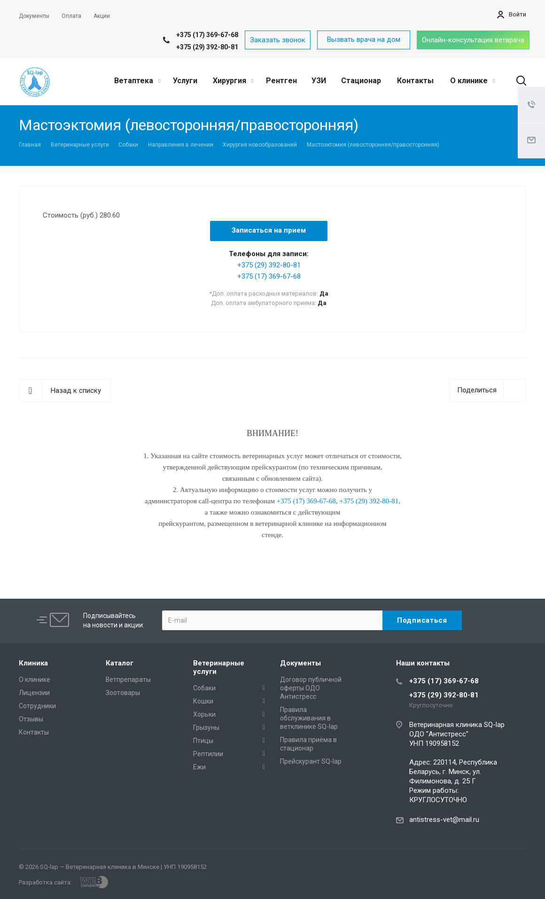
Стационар (361, 80)
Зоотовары (123, 692)
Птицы (203, 740)
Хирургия (233, 80)
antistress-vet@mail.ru (444, 819)
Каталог (119, 663)
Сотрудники (37, 706)
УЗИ (318, 80)
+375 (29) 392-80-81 (207, 47)
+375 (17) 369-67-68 (207, 35)
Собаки (204, 688)
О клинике (472, 80)
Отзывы (31, 719)
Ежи (199, 767)
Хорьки (204, 714)
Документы (300, 663)
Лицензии (34, 692)
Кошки (203, 701)
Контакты (415, 80)
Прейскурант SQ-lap (311, 761)
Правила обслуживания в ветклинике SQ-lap (309, 718)
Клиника (33, 663)
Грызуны (206, 727)
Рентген (281, 80)
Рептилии (208, 754)
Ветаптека (137, 80)
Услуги (185, 80)
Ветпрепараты (128, 679)
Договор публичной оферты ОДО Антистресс (311, 688)
